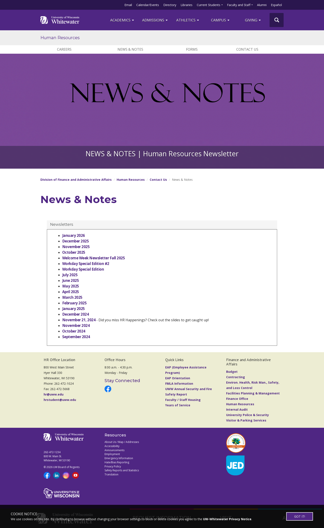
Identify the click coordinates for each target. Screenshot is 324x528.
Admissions (155, 20)
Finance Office (237, 399)
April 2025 (70, 291)
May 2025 (70, 286)
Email (128, 5)
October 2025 (73, 252)
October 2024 (73, 331)
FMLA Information (179, 383)
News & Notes (130, 49)
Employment (112, 454)
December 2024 (75, 314)
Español (276, 5)
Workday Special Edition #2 (85, 263)
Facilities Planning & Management (253, 393)
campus (220, 20)
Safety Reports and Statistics (122, 470)
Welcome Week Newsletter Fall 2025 (93, 257)
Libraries (186, 5)
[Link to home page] (59, 19)
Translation (111, 474)
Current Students (208, 5)
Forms (192, 49)
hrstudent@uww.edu (60, 400)
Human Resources (60, 37)
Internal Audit (237, 409)
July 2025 (70, 274)
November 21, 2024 (78, 319)
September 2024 (76, 336)
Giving (253, 20)
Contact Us (247, 49)
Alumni (262, 5)
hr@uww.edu (54, 394)
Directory (169, 5)
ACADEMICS (122, 20)
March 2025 (72, 297)
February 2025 (74, 302)
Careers (64, 49)
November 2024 (76, 325)
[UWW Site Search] (277, 20)
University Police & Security (247, 415)
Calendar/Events (147, 5)
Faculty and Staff (238, 5)
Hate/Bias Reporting (117, 462)
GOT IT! (299, 516)
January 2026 (73, 235)
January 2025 (73, 308)
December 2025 (75, 241)
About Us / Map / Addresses (122, 442)
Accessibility (112, 446)
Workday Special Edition (83, 269)
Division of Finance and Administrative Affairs (76, 180)
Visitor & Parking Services (246, 420)
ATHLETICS (188, 20)
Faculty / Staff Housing (183, 400)
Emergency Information (119, 458)
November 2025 (76, 246)
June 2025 (70, 280)
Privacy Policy (113, 466)
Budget (232, 372)
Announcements (114, 450)
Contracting (235, 377)
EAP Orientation (177, 378)
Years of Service (177, 405)
